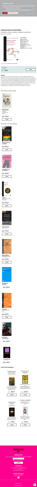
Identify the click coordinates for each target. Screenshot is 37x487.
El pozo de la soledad (25, 371)
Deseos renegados (5, 109)
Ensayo (25, 48)
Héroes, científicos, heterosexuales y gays (6, 256)
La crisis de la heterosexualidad (5, 338)
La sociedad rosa (6, 359)
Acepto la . (18, 460)
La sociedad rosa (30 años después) (6, 170)
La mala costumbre (25, 400)
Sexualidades (4, 309)
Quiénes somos (18, 483)
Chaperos (4, 197)
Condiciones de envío (18, 485)
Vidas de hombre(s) (5, 226)
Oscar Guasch (8, 34)
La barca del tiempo (11, 402)
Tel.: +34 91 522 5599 (19, 469)
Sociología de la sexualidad (5, 284)
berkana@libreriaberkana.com (18, 470)
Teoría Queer (29, 48)
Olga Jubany (3, 34)
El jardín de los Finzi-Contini (12, 372)
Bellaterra (25, 39)
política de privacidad (20, 460)
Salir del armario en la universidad (6, 143)
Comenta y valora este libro (12, 63)
